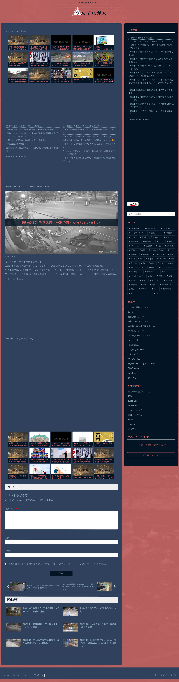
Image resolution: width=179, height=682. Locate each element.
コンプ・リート (135, 340)
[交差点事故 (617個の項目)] (134, 242)
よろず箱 (132, 429)
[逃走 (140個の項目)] (143, 263)
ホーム (6, 678)
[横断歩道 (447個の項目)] (148, 242)
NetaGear (132, 405)
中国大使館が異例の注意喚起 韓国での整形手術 (26, 140)
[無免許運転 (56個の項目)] (167, 289)
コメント (11, 508)
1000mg (131, 396)
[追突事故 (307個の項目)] (148, 246)
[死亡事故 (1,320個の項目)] (169, 233)
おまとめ (132, 312)
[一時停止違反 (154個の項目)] (159, 255)
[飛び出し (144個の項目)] (133, 263)
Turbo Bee (132, 401)
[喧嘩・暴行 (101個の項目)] (151, 272)
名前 (7, 540)
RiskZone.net (134, 368)
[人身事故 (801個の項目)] (156, 237)
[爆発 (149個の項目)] (141, 259)
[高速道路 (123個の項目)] (135, 272)
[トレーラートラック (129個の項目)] (137, 267)
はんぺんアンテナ (136, 350)
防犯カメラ (49, 186)
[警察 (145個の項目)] (171, 259)
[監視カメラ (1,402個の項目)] (155, 233)
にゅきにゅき (134, 345)
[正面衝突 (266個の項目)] (133, 250)
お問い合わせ (37, 678)
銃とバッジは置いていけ (139, 391)
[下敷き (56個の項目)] (144, 289)
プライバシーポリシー (21, 678)
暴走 (32, 186)
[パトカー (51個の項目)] (163, 293)
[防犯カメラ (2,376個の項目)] (167, 229)
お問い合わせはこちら (151, 455)
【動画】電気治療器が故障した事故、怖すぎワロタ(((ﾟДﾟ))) (87, 136)
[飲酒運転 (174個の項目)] (133, 255)
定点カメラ (23, 186)
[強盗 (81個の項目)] (160, 276)
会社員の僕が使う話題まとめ (141, 326)
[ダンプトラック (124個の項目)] (166, 267)
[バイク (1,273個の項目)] (132, 237)
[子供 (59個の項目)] (132, 289)
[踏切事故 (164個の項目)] (145, 255)
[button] (172, 214)
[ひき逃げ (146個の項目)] (150, 259)
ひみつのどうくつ (136, 410)
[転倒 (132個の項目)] (152, 263)
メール (8, 553)
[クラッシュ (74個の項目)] (155, 280)
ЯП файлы (110, 251)
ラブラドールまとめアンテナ (141, 364)
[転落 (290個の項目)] (159, 246)
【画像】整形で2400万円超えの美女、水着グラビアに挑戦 (30, 130)
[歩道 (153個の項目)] (171, 255)
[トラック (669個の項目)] (169, 237)
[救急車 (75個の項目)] (132, 280)
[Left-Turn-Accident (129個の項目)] (166, 263)
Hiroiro (131, 420)
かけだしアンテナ (136, 331)
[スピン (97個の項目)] (168, 272)
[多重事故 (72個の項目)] (169, 280)
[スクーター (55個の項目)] (139, 293)
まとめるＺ (133, 354)
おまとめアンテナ (136, 317)
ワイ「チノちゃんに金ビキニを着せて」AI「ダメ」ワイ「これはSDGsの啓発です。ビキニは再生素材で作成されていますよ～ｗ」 (151, 44)
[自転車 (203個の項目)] (153, 250)
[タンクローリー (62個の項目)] (167, 285)
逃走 (39, 186)
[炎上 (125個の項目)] (152, 267)
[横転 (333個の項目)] (170, 242)
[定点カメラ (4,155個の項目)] (151, 229)
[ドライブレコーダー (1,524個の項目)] (137, 233)
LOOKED (132, 373)
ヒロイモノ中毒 (135, 415)
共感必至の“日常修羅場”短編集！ (142, 38)
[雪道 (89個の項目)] (151, 276)
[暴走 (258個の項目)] (143, 250)
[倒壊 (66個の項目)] (153, 285)
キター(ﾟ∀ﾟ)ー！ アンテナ (139, 335)
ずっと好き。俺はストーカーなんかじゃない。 (82, 126)
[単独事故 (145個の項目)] (161, 259)
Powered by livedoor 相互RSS (16, 156)
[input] (151, 214)
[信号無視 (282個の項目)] (169, 246)
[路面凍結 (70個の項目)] (133, 285)
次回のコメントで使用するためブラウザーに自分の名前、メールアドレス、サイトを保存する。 (57, 567)
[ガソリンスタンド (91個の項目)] (136, 276)
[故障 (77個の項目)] (170, 276)
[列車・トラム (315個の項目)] (134, 246)
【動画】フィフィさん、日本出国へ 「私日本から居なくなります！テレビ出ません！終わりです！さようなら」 (151, 83)
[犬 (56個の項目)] (155, 289)
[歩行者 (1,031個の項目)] (144, 237)
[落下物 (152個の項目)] (132, 259)
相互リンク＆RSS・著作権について (151, 445)
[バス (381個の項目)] (160, 242)
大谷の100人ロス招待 (15, 144)
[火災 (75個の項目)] (143, 280)
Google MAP (11, 186)
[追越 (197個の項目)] (162, 250)
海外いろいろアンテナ (138, 321)
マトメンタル (134, 359)
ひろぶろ (132, 424)
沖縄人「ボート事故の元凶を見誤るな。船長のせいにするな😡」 (89, 140)
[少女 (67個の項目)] (144, 285)
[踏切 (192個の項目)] (171, 250)
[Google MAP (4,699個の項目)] (135, 229)
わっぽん (132, 378)
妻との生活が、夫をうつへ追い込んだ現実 (23, 126)
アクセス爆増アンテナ (138, 307)
